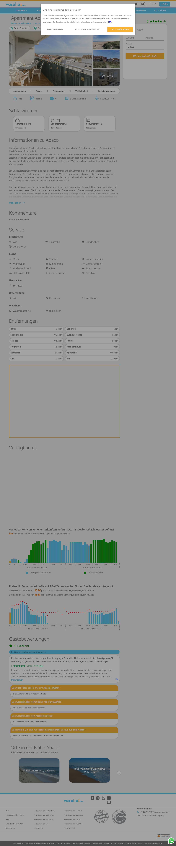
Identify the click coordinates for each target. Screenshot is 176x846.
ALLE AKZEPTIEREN (120, 29)
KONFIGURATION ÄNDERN (87, 29)
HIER (109, 22)
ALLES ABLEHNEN (55, 29)
